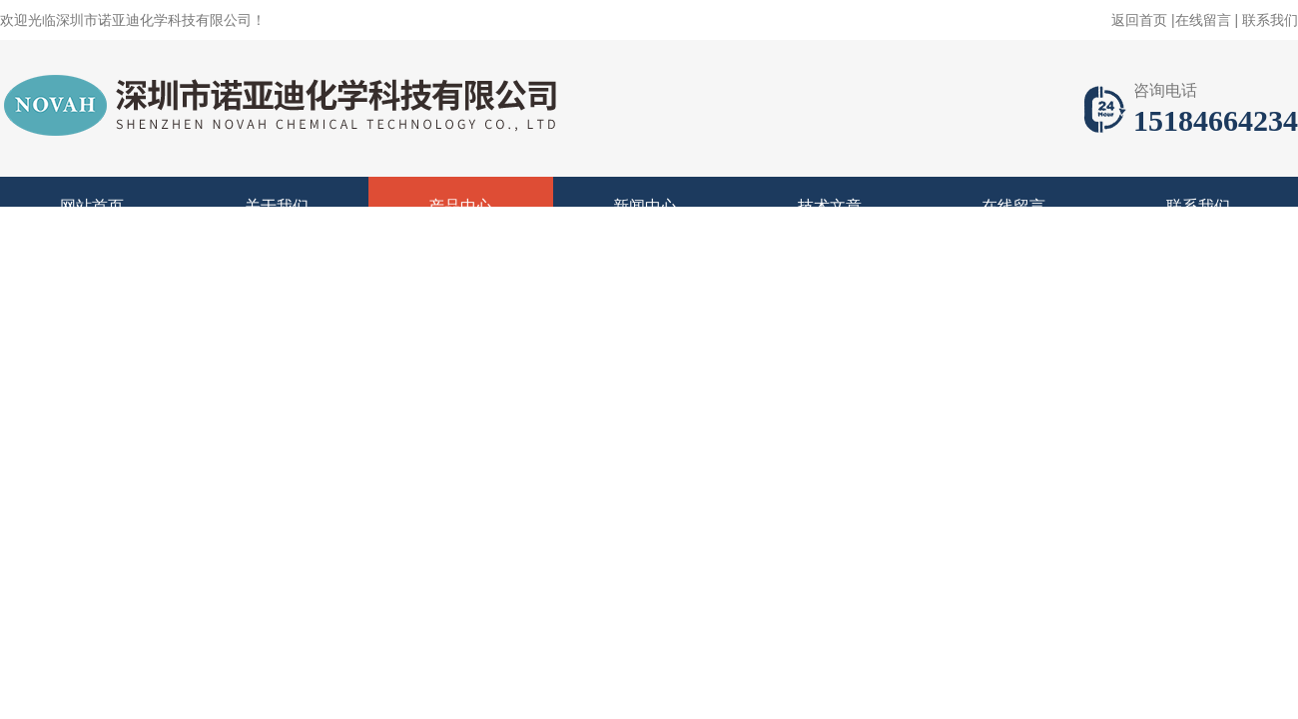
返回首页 (1139, 20)
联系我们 (1270, 20)
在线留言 (1203, 20)
